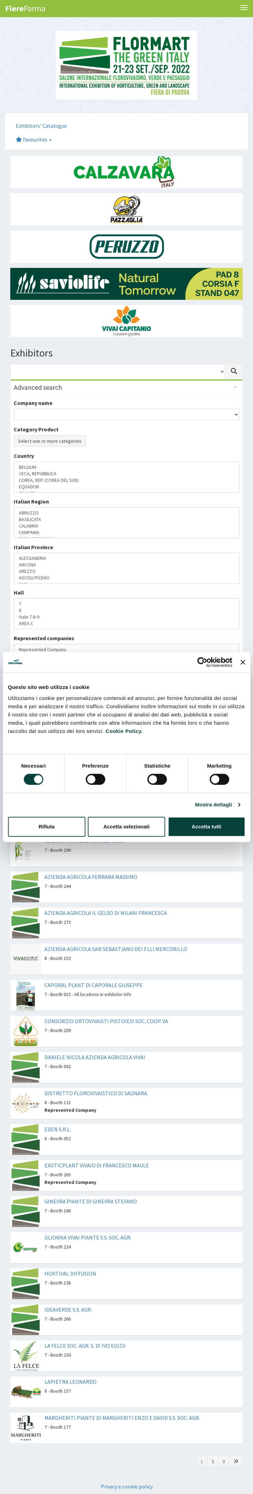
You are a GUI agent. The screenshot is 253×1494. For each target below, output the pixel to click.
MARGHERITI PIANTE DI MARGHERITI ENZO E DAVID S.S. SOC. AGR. (122, 1417)
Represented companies (44, 638)
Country (24, 455)
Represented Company (126, 649)
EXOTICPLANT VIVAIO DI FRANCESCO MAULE (97, 1165)
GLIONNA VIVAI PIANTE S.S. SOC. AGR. (88, 1237)
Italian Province (33, 547)
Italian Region (31, 501)
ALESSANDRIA (126, 558)
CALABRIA (126, 526)
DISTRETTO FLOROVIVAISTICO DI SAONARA (96, 1093)
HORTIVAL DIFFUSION (70, 1273)
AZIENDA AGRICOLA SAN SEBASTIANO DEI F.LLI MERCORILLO (116, 949)
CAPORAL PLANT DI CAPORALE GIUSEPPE (94, 985)
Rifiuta (47, 826)
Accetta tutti (207, 826)
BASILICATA (126, 519)
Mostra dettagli (213, 804)
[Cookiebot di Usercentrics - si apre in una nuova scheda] (202, 662)
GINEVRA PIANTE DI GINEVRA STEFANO (91, 1201)
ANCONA (126, 565)
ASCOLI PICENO (126, 578)
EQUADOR (126, 487)
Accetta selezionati (126, 826)
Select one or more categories (49, 441)
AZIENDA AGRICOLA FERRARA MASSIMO (91, 876)
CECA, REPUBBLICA (126, 474)
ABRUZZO (126, 513)
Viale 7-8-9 (126, 617)
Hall (19, 592)
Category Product (36, 429)
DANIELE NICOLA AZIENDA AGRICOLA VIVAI (95, 1057)
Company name (33, 402)
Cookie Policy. (123, 731)
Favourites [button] (34, 139)
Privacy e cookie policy (127, 1486)
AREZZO (126, 571)
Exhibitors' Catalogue (41, 125)
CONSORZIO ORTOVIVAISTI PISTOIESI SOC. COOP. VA (106, 1021)
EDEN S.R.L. (58, 1129)
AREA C (126, 623)
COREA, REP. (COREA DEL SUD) (126, 480)
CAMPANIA (126, 532)
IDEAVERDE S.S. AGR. (68, 1309)
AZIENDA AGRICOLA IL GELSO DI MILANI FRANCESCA (106, 912)
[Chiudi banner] (242, 662)
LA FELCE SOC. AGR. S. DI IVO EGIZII (85, 1345)
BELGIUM (126, 467)
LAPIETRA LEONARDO (71, 1381)
